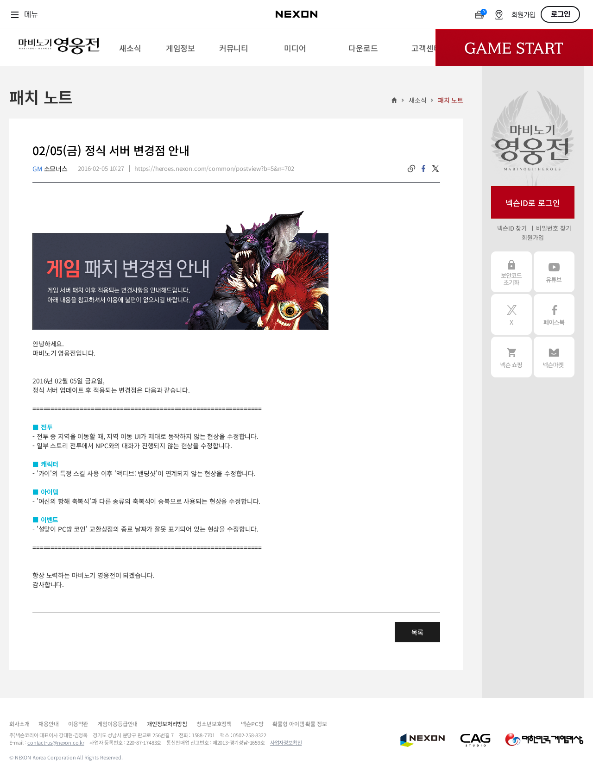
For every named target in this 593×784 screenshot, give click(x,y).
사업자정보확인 (286, 742)
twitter (435, 168)
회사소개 (19, 724)
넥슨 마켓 (554, 357)
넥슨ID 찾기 (512, 228)
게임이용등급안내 (117, 724)
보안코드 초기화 (511, 271)
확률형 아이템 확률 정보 (299, 724)
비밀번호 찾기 (553, 228)
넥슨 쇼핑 (511, 357)
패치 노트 (450, 100)
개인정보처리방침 (167, 724)
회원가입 (523, 15)
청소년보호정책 (214, 724)
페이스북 (554, 314)
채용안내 (48, 724)
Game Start (514, 47)
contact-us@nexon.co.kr (55, 742)
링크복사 (411, 168)
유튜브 (554, 271)
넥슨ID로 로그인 (532, 202)
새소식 (418, 100)
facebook (423, 168)
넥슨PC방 (252, 724)
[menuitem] (130, 47)
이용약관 (78, 724)
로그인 (560, 14)
